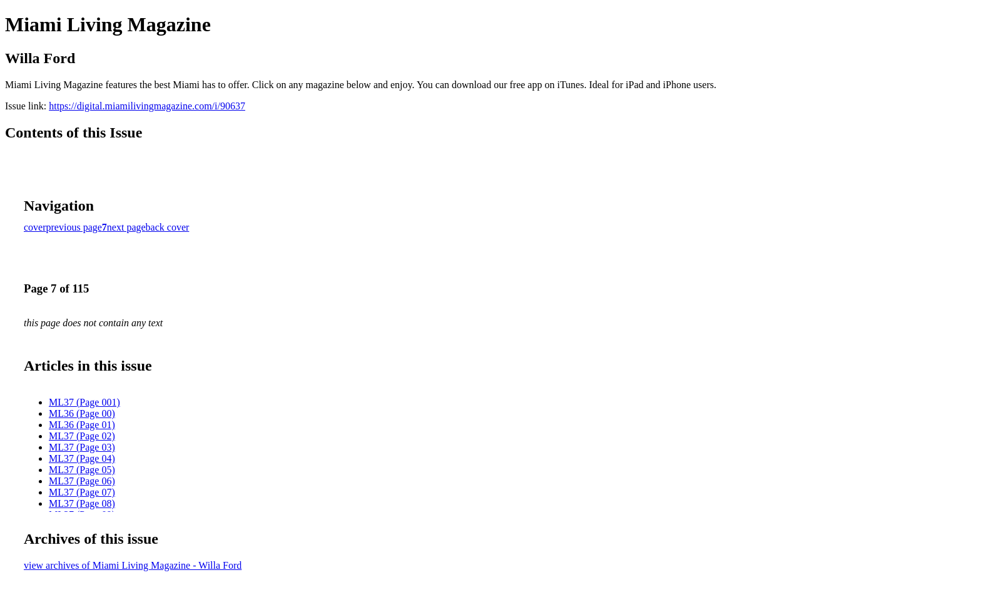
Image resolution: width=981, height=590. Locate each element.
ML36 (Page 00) (82, 413)
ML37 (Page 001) (84, 402)
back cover (168, 227)
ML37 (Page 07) (82, 492)
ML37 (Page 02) (82, 436)
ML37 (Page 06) (82, 481)
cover (35, 227)
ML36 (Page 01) (82, 424)
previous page (74, 227)
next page (126, 227)
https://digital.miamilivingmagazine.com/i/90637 (147, 106)
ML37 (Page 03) (82, 447)
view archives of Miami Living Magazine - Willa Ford (132, 565)
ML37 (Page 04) (82, 458)
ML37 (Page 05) (82, 469)
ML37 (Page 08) (82, 503)
